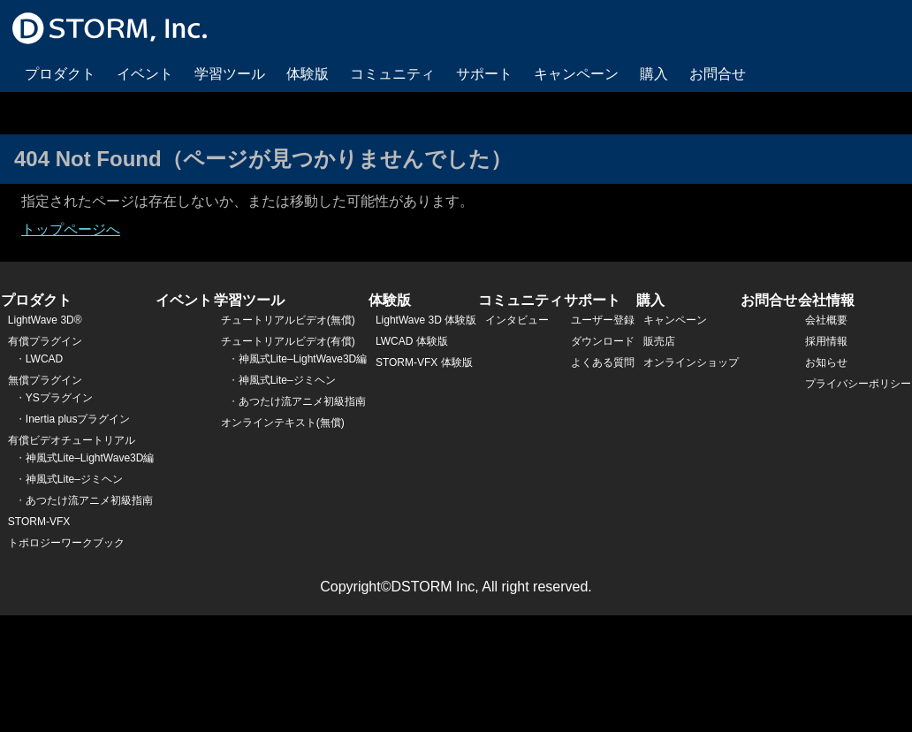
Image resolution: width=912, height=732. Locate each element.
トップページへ (70, 229)
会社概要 (826, 320)
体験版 (307, 73)
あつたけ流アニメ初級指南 (89, 500)
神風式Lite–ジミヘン (74, 479)
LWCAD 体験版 (412, 341)
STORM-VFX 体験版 (424, 362)
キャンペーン (576, 73)
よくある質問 (603, 362)
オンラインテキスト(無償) (283, 422)
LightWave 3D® (45, 320)
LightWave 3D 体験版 (426, 320)
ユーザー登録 (603, 320)
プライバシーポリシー (858, 383)
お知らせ (826, 362)
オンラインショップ (691, 362)
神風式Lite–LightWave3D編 (90, 458)
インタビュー (517, 320)
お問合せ (717, 73)
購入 (654, 73)
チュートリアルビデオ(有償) (288, 341)
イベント (145, 73)
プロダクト (60, 73)
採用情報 (826, 341)
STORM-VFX (39, 521)
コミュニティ (392, 73)
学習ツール (229, 73)
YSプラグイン (59, 398)
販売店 (659, 341)
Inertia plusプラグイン (78, 419)
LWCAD (44, 359)
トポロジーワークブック (66, 543)
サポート (484, 73)
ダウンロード (603, 341)
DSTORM (109, 28)
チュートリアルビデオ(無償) (288, 320)
